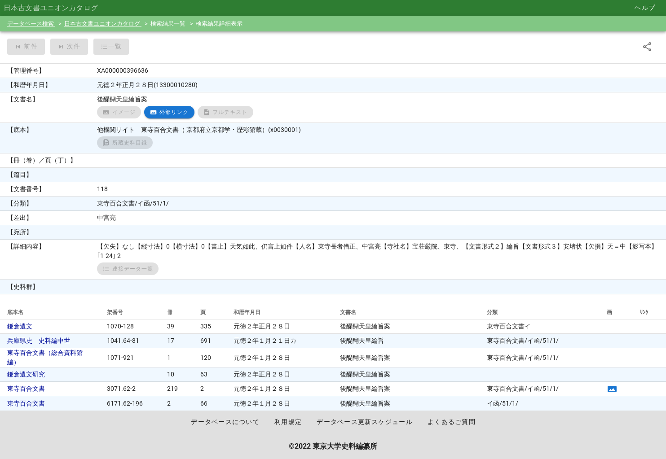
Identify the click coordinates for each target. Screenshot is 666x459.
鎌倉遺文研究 (26, 374)
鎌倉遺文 (19, 326)
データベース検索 (31, 23)
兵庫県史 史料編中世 (38, 340)
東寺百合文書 (26, 388)
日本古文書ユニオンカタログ (102, 23)
